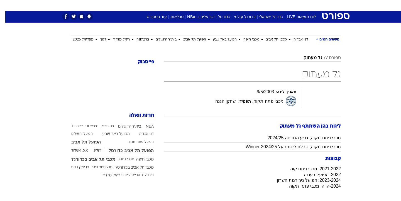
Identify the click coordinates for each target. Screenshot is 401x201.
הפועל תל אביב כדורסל (125, 151)
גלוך (98, 39)
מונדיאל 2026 (77, 39)
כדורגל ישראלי (266, 17)
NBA (144, 126)
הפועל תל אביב (189, 39)
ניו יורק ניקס (75, 167)
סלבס (244, 5)
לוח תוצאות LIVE (296, 17)
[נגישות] (7, 5)
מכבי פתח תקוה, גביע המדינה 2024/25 (299, 137)
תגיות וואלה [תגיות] (136, 115)
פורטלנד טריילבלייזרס (132, 175)
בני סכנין (102, 126)
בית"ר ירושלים (160, 39)
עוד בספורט (151, 17)
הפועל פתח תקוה (135, 142)
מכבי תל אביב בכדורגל (88, 159)
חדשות (299, 5)
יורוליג (93, 151)
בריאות (197, 5)
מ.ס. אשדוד (74, 150)
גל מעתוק (307, 58)
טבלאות (171, 17)
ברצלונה (137, 39)
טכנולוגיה (157, 5)
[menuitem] (295, 6)
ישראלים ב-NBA (195, 17)
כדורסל (219, 17)
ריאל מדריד (115, 39)
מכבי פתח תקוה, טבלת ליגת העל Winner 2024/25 (288, 146)
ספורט (280, 5)
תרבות (262, 5)
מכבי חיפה (246, 39)
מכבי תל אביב (271, 39)
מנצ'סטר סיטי (97, 167)
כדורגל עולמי (239, 17)
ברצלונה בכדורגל (79, 126)
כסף (229, 5)
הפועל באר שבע (219, 39)
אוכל (214, 5)
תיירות (178, 5)
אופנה (136, 5)
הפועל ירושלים (76, 134)
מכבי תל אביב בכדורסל (129, 167)
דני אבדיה (295, 39)
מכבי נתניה (120, 159)
